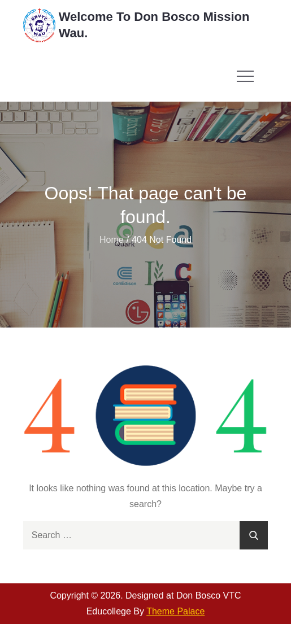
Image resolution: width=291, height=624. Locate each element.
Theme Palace (175, 611)
